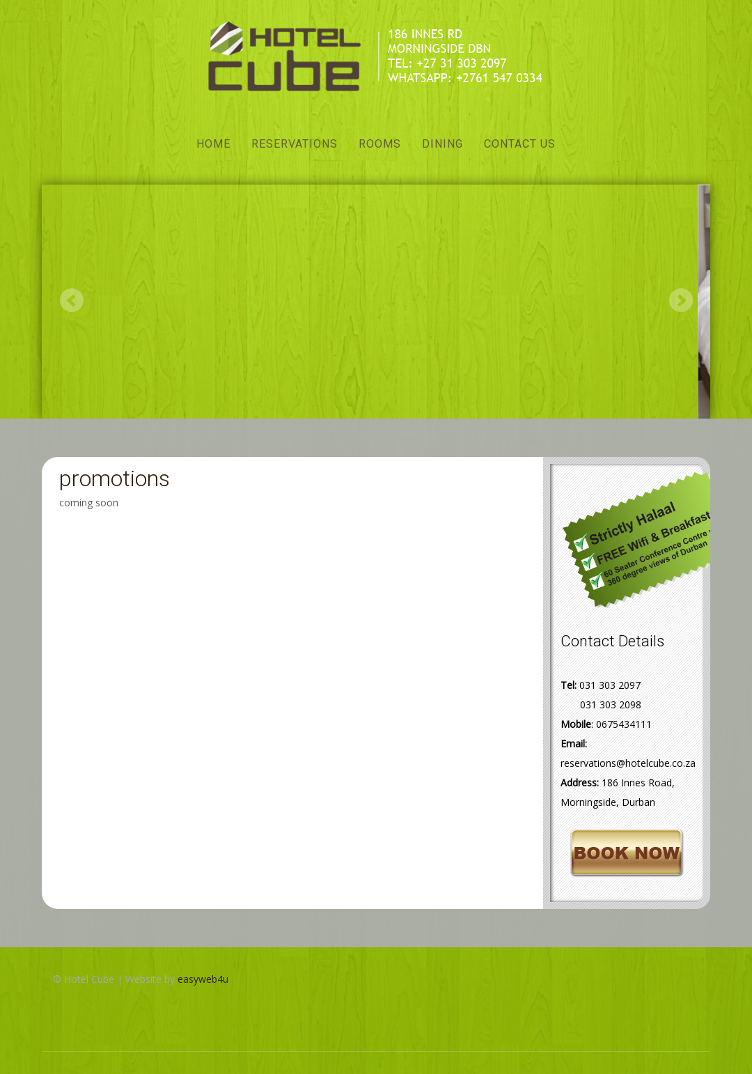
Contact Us (520, 143)
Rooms (380, 143)
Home (213, 143)
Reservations (294, 143)
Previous (71, 300)
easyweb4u (203, 979)
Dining (442, 143)
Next (680, 300)
